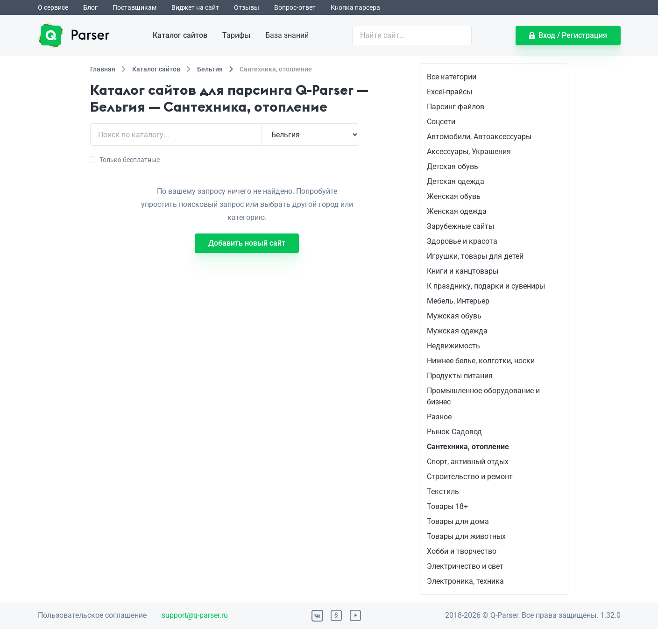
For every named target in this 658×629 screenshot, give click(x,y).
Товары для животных (466, 536)
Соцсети (441, 121)
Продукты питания (460, 375)
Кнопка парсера (355, 7)
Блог (90, 7)
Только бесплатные (125, 159)
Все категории (451, 76)
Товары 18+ (447, 506)
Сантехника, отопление (468, 446)
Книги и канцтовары (462, 271)
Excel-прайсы (449, 91)
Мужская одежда (457, 330)
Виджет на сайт (195, 7)
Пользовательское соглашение (92, 615)
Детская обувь (452, 166)
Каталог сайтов (180, 35)
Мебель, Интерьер (458, 301)
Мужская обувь (454, 315)
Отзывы (246, 7)
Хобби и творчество (461, 551)
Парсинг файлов (455, 106)
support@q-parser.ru (195, 615)
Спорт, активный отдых (468, 461)
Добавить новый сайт (246, 243)
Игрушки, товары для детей (475, 256)
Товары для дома (458, 521)
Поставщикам (134, 7)
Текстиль (443, 491)
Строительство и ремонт (470, 476)
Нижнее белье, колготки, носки (481, 360)
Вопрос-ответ (295, 7)
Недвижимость (453, 345)
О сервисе (53, 7)
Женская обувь (454, 196)
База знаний (287, 35)
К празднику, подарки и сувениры (486, 286)
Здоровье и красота (462, 241)
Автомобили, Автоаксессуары (479, 136)
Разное (439, 416)
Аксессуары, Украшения (469, 151)
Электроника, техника (465, 581)
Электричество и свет (465, 566)
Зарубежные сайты (460, 226)
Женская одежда (457, 211)
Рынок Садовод (454, 431)
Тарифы (236, 35)
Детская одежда (455, 181)
